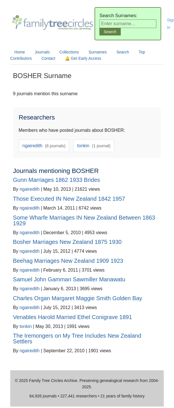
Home (20, 52)
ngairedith (44, 145)
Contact (48, 58)
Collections (69, 52)
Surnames (98, 52)
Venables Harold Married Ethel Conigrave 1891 (72, 317)
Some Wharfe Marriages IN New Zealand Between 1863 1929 (84, 220)
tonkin (93, 145)
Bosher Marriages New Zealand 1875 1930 (67, 242)
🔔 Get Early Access (83, 58)
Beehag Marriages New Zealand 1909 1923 (68, 261)
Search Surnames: (118, 15)
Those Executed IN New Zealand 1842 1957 (69, 199)
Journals (42, 52)
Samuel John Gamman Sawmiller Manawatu (69, 279)
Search (122, 52)
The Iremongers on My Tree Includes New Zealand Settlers (77, 339)
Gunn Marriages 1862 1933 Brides (56, 180)
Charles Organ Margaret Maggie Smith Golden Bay (77, 298)
